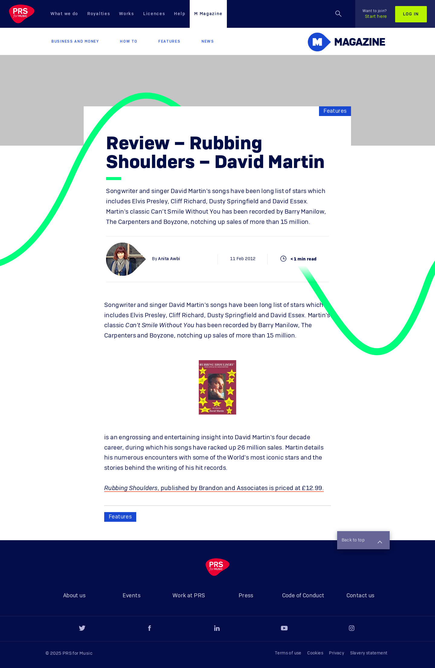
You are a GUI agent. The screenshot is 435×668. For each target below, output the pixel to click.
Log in (411, 14)
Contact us (360, 596)
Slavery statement (369, 653)
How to (128, 41)
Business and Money (75, 41)
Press (246, 596)
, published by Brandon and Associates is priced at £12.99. (214, 488)
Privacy (336, 653)
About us (74, 596)
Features (169, 41)
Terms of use (288, 653)
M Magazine (208, 14)
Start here (374, 14)
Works (126, 14)
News (207, 41)
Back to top (362, 541)
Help (179, 14)
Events (131, 596)
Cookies (315, 653)
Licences (154, 14)
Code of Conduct (303, 596)
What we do (64, 14)
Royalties (98, 14)
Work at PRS (188, 596)
